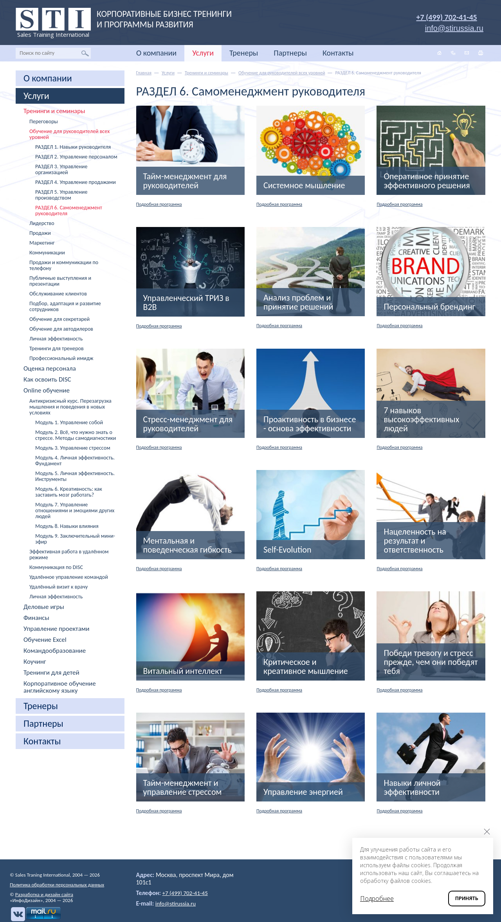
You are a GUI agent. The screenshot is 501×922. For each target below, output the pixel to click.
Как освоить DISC (47, 379)
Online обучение (46, 390)
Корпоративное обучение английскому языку (59, 687)
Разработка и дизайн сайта (44, 894)
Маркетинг (42, 243)
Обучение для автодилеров (61, 329)
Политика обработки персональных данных (57, 885)
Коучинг (34, 661)
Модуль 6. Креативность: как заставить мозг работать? (68, 492)
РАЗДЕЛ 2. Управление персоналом (76, 157)
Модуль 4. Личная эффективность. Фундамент (75, 460)
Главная (143, 72)
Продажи (40, 233)
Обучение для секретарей (59, 319)
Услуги (203, 53)
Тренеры (243, 53)
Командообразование (54, 650)
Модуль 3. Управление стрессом (72, 448)
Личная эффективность (56, 339)
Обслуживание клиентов (58, 294)
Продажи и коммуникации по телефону (63, 265)
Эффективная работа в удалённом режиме (69, 554)
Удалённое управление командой (68, 577)
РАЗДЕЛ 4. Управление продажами (75, 182)
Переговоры (43, 121)
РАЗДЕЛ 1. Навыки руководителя (73, 147)
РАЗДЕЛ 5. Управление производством (61, 195)
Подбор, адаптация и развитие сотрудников (65, 306)
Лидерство (41, 223)
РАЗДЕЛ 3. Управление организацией (61, 169)
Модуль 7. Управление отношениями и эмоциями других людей (74, 510)
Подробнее (377, 898)
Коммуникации (47, 253)
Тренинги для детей (51, 672)
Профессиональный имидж (61, 358)
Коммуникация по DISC (56, 567)
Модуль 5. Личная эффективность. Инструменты (75, 476)
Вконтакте (17, 914)
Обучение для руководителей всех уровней (69, 134)
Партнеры (290, 53)
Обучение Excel (45, 639)
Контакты (338, 53)
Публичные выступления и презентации (60, 281)
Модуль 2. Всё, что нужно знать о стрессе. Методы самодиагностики (75, 435)
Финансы (36, 617)
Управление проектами (56, 628)
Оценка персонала (49, 368)
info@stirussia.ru (176, 903)
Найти (85, 53)
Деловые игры (43, 606)
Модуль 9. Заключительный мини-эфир (75, 539)
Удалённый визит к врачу (58, 587)
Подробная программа (162, 204)
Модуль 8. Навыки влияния (67, 526)
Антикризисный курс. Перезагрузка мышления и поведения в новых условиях (70, 407)
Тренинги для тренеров (56, 348)
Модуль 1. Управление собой (69, 422)
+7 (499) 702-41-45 (446, 17)
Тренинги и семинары (54, 111)
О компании (156, 53)
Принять (466, 898)
